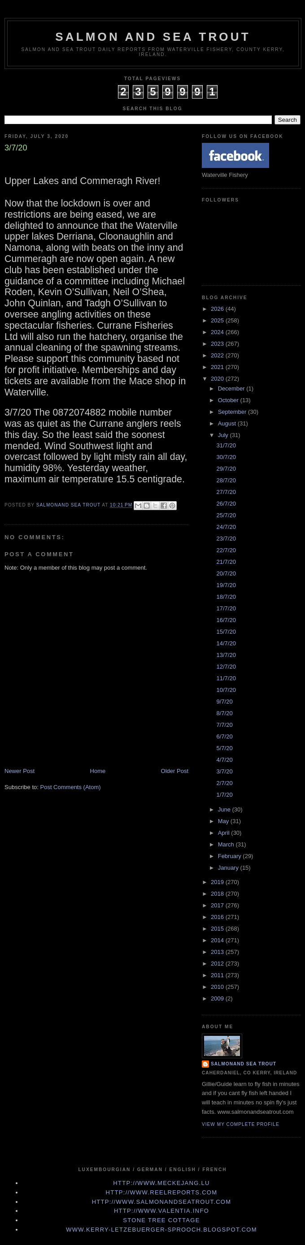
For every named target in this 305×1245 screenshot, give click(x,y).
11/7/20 (225, 678)
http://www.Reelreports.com (162, 1192)
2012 (218, 963)
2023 (218, 343)
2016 (218, 917)
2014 (218, 940)
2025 (218, 320)
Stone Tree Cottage (161, 1220)
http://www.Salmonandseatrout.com (161, 1201)
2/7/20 (224, 783)
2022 (218, 355)
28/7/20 (225, 480)
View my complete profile (240, 1124)
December (232, 388)
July (224, 435)
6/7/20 (224, 736)
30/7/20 (225, 457)
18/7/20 (225, 596)
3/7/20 (224, 771)
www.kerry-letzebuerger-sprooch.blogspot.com (161, 1229)
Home (98, 771)
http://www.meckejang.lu (161, 1183)
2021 (218, 367)
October (229, 400)
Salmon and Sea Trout (153, 36)
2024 (218, 332)
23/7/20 (225, 538)
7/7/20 (224, 724)
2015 (218, 928)
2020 (218, 378)
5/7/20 (224, 748)
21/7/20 (225, 561)
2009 (218, 998)
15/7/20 (225, 631)
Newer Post (19, 771)
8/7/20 (224, 713)
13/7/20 (225, 655)
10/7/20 (225, 690)
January (229, 867)
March (227, 844)
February (230, 856)
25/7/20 (225, 515)
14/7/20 (225, 643)
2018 (218, 893)
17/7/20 (225, 608)
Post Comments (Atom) (70, 787)
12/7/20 (225, 666)
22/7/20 (225, 550)
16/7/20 (225, 620)
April (224, 832)
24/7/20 (225, 527)
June (225, 809)
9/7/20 (224, 701)
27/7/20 (225, 492)
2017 (218, 905)
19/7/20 (225, 585)
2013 (218, 952)
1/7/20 (224, 794)
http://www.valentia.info (161, 1210)
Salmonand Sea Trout (243, 1063)
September (233, 411)
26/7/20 (225, 503)
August (228, 423)
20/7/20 (225, 573)
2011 (218, 975)
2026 (218, 308)
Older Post (174, 771)
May (224, 821)
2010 (218, 986)
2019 (218, 882)
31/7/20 (225, 445)
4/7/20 (224, 759)
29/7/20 (225, 468)
